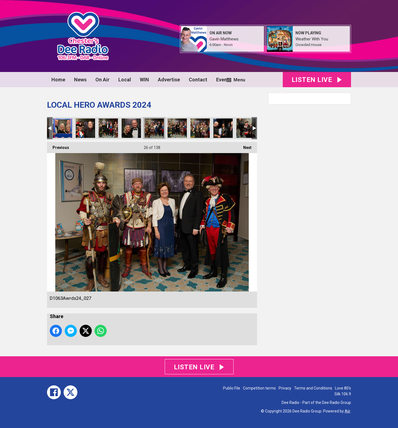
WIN (144, 79)
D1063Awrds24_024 (85, 128)
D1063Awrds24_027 (154, 128)
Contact (198, 79)
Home (58, 79)
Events (223, 79)
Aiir (347, 411)
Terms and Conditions (313, 388)
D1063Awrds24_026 (131, 128)
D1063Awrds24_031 (246, 128)
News (80, 79)
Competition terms (259, 388)
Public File (231, 388)
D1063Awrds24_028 (177, 128)
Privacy (285, 388)
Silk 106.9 (342, 394)
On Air (102, 79)
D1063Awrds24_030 (223, 128)
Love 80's (343, 388)
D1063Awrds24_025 (108, 128)
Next (245, 146)
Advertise (169, 79)
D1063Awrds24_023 (62, 128)
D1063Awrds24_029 (200, 128)
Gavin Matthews (224, 39)
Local (124, 79)
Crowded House (308, 45)
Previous (58, 146)
